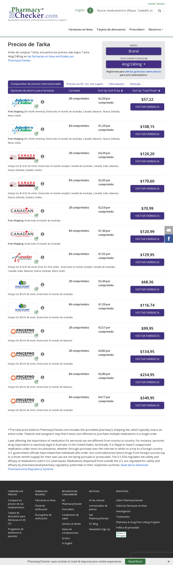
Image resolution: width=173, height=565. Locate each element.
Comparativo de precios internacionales (36, 84)
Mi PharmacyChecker (72, 502)
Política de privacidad (127, 527)
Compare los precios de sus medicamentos (16, 504)
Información (116, 84)
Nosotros (155, 29)
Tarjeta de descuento (111, 29)
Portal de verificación (41, 507)
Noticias (135, 84)
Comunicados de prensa (98, 507)
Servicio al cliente (71, 523)
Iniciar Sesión (156, 4)
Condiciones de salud (70, 516)
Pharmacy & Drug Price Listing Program (138, 522)
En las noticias (97, 500)
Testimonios (123, 516)
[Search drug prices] (159, 10)
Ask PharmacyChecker (99, 516)
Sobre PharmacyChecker (129, 500)
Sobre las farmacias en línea (131, 505)
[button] (90, 10)
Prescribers (137, 29)
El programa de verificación (43, 516)
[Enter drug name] (125, 10)
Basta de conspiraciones (70, 531)
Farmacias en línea (81, 29)
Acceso (66, 538)
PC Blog (93, 523)
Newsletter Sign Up (99, 529)
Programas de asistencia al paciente (15, 532)
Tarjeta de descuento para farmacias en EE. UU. (17, 518)
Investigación (123, 511)
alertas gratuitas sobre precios (143, 71)
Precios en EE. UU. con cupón (85, 84)
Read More (135, 561)
